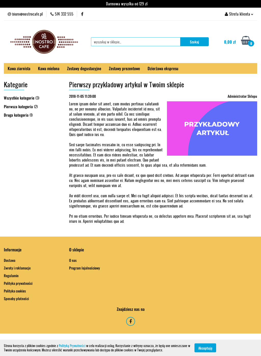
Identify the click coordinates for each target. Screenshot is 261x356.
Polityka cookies (15, 290)
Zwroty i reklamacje (17, 268)
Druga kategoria (17, 115)
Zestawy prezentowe (124, 68)
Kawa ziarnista (19, 68)
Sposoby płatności (16, 298)
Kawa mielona (48, 68)
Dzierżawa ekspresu (163, 68)
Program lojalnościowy (84, 268)
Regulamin (11, 275)
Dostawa (9, 260)
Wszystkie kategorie (19, 98)
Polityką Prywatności (72, 345)
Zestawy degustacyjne (84, 68)
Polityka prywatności (18, 283)
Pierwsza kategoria (19, 106)
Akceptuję (205, 347)
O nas (73, 260)
